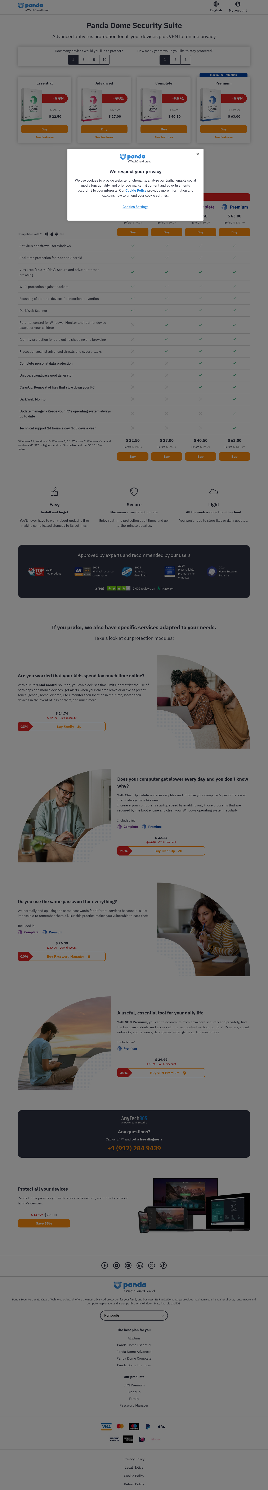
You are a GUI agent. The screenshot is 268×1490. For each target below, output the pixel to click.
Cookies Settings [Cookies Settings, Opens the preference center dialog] (135, 207)
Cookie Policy (135, 190)
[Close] (197, 154)
